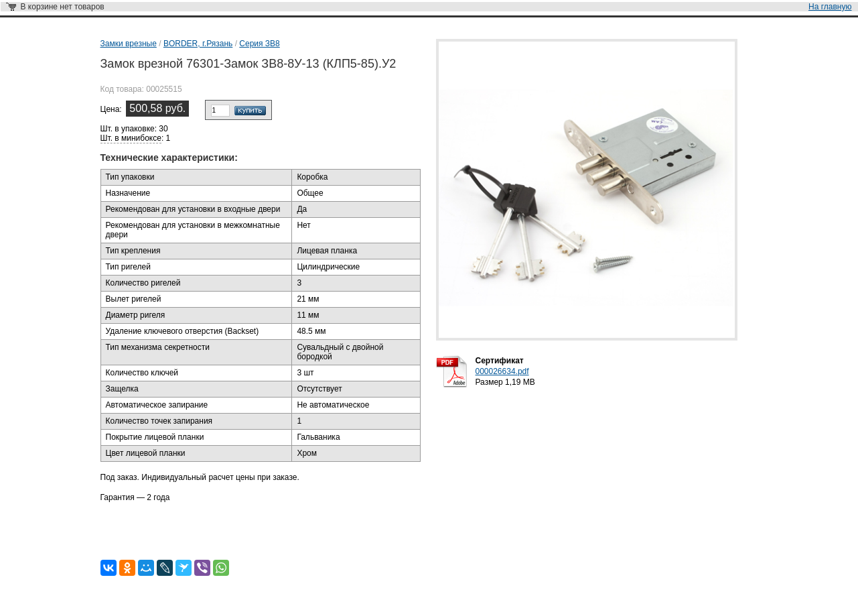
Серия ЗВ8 (259, 43)
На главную (829, 6)
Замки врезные (128, 43)
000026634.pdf (502, 371)
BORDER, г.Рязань (197, 43)
